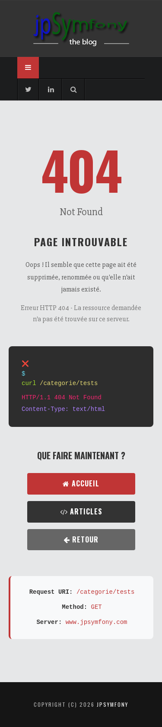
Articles (81, 511)
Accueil (81, 483)
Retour (81, 539)
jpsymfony (112, 704)
